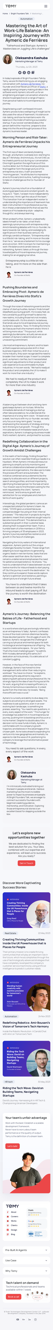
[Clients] (16, 1225)
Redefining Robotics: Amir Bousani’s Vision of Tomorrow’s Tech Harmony (26, 1024)
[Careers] (16, 1216)
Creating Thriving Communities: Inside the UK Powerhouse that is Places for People (24, 943)
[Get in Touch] (26, 863)
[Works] (16, 1221)
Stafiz (43, 86)
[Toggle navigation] (45, 6)
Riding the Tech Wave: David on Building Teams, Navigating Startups (23, 1091)
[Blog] (16, 1234)
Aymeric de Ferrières (31, 83)
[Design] (16, 1230)
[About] (16, 1212)
